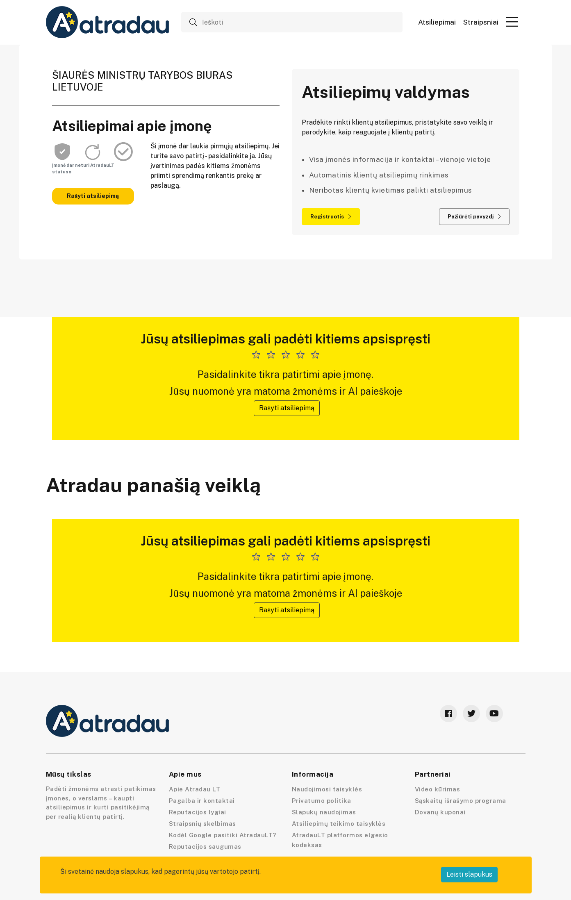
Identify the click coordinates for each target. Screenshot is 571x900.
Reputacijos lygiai (197, 812)
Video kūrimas (437, 789)
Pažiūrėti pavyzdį (474, 217)
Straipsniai (480, 22)
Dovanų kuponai (440, 812)
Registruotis (330, 217)
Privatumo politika (321, 800)
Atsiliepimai (437, 22)
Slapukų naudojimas (324, 812)
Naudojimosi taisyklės (327, 789)
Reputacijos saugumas (205, 846)
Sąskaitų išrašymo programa (460, 800)
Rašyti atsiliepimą (93, 196)
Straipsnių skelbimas (202, 823)
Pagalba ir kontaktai (202, 800)
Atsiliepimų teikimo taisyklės (339, 823)
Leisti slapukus (469, 874)
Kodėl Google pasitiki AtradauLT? (222, 835)
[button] (512, 22)
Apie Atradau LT (195, 789)
